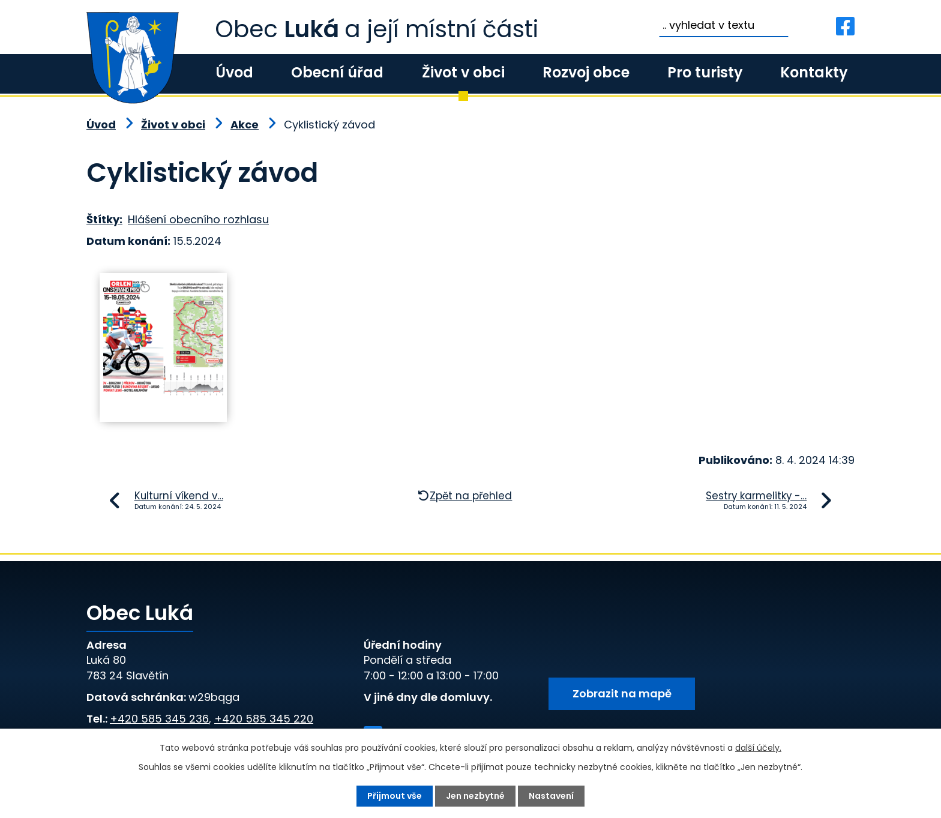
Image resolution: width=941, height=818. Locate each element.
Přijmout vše (394, 796)
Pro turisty (704, 72)
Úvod (234, 72)
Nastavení (551, 796)
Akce (244, 124)
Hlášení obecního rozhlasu (198, 219)
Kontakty (813, 72)
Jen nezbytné (475, 796)
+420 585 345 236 (159, 718)
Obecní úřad (337, 72)
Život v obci (463, 72)
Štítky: (104, 219)
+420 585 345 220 (263, 718)
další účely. (758, 748)
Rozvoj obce (586, 72)
